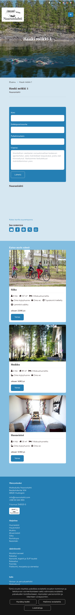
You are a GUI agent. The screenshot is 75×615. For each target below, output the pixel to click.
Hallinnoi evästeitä (52, 602)
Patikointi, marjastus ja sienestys (24, 567)
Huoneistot (14, 525)
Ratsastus (13, 561)
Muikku (12, 531)
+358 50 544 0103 (16, 500)
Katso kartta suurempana (21, 220)
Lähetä (17, 175)
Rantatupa (14, 539)
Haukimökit (14, 528)
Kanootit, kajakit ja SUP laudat (23, 559)
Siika (11, 536)
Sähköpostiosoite (19, 124)
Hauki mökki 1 (25, 82)
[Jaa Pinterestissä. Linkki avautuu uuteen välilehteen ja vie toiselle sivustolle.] (24, 230)
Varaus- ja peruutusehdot (20, 582)
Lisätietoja (37, 608)
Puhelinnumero (17, 136)
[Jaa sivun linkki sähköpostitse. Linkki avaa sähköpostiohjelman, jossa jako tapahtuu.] (12, 230)
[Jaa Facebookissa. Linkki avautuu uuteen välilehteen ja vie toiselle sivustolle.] (18, 230)
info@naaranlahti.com (19, 497)
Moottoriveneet (16, 553)
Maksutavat (14, 584)
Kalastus (13, 556)
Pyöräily (12, 564)
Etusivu (12, 82)
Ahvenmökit (14, 533)
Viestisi (14, 148)
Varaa (17, 317)
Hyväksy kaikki (23, 602)
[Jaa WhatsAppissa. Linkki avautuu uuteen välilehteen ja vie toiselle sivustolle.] (36, 230)
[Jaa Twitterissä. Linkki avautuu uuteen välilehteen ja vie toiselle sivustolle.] (31, 230)
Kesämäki (13, 541)
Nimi (13, 113)
